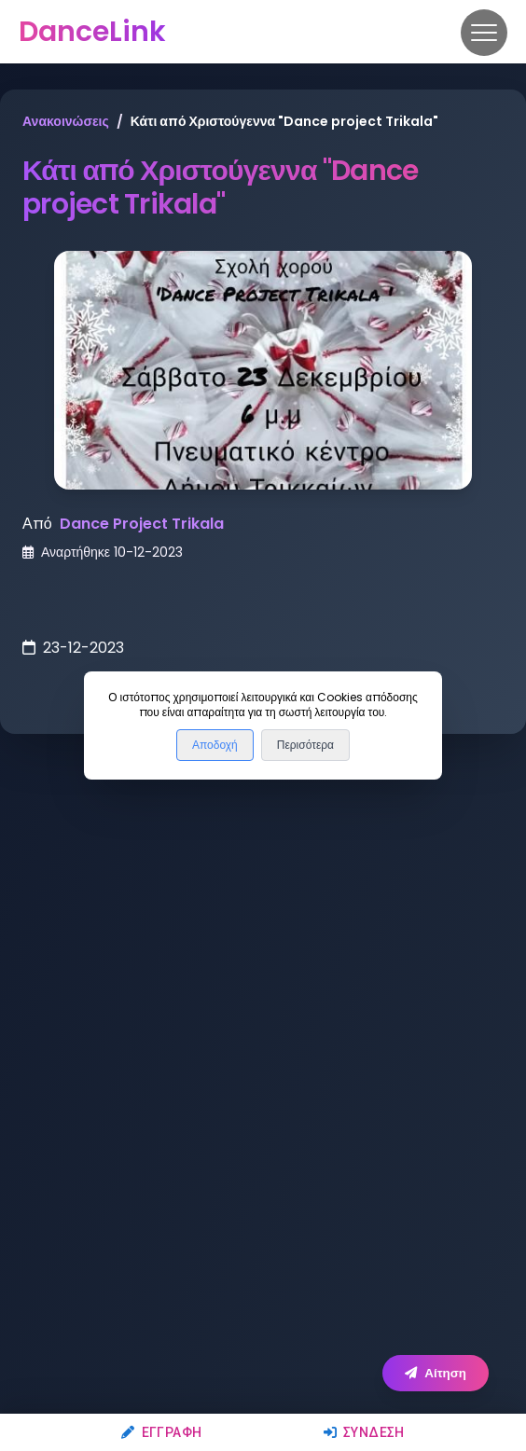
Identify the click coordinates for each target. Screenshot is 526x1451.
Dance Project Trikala (142, 523)
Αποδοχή (215, 745)
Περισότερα (305, 745)
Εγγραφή (161, 1432)
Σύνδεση (364, 1432)
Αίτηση (435, 1373)
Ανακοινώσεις (65, 121)
